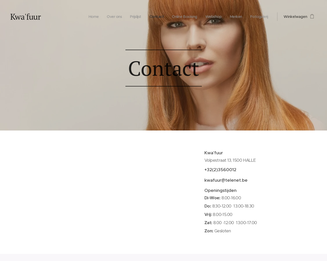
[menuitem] (79, 16)
